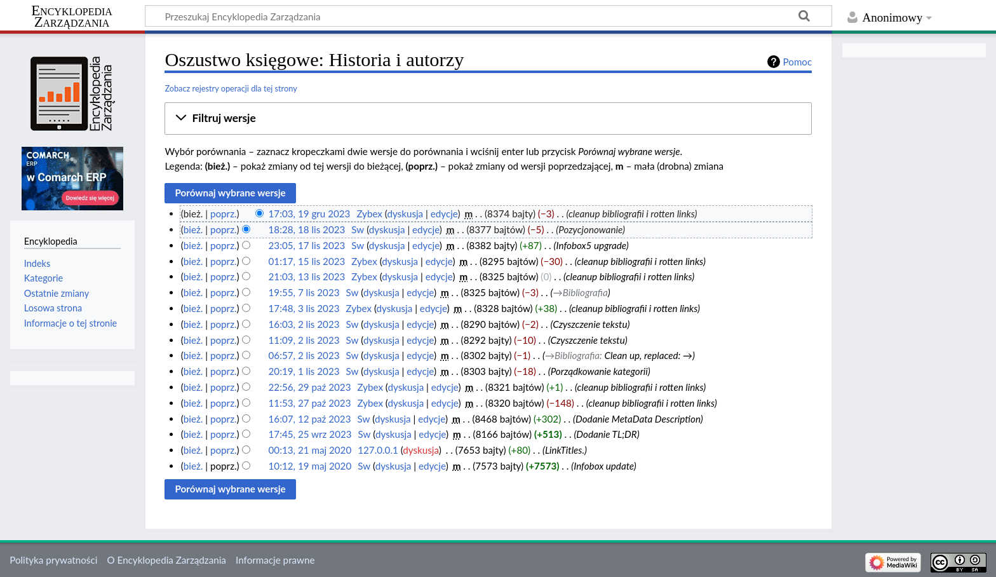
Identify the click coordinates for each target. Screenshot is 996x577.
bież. (193, 229)
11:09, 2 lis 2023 (304, 340)
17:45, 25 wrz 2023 (310, 434)
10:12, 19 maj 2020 (310, 466)
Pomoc (797, 61)
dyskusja (405, 213)
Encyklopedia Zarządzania (71, 16)
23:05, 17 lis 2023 (307, 245)
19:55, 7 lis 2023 (304, 292)
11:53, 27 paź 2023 (310, 403)
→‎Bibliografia (580, 292)
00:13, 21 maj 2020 (310, 450)
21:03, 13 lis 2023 (307, 276)
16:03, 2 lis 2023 (304, 324)
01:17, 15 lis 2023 (307, 261)
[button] (488, 118)
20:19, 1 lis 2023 (304, 371)
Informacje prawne (275, 560)
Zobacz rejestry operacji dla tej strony (231, 88)
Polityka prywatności (53, 560)
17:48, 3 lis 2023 (304, 308)
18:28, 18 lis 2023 (307, 229)
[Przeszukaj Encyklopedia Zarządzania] (488, 16)
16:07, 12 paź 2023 (310, 418)
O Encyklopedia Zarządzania (166, 560)
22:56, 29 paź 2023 (310, 387)
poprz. (223, 213)
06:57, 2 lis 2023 (304, 355)
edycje (444, 213)
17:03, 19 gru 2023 (310, 213)
